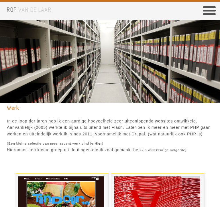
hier (98, 143)
